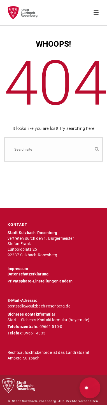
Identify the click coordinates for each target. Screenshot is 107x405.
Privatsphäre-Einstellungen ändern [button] (40, 281)
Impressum (18, 268)
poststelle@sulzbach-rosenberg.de (39, 306)
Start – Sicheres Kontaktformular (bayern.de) (48, 320)
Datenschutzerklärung (28, 274)
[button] (90, 387)
